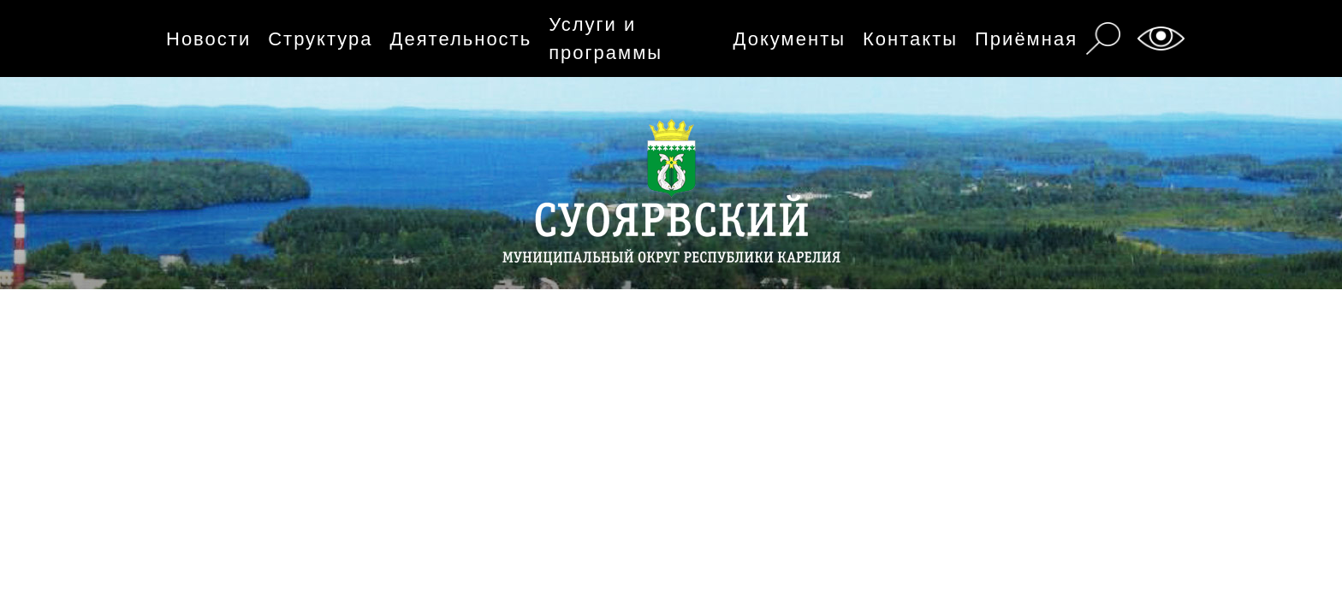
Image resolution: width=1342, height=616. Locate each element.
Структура (320, 39)
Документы (789, 39)
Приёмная (1026, 39)
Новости (208, 39)
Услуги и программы (605, 38)
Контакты (910, 39)
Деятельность (461, 39)
